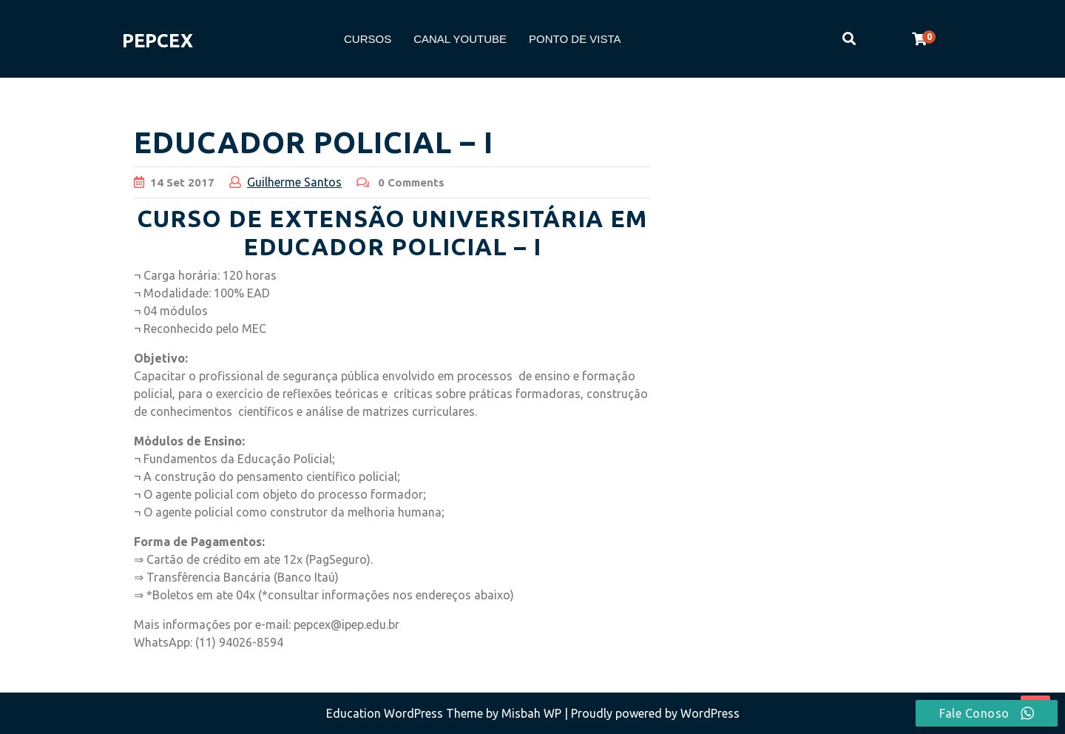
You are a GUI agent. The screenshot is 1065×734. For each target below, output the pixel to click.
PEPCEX (157, 40)
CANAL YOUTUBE (460, 39)
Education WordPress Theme (406, 713)
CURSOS (367, 39)
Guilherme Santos (294, 182)
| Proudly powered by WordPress (652, 713)
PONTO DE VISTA (575, 39)
